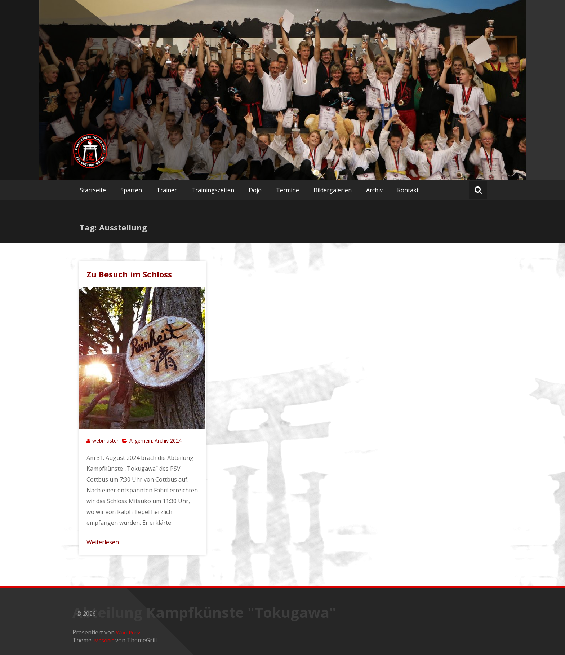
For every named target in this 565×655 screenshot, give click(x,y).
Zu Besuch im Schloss (129, 274)
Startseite (93, 190)
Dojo (255, 190)
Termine (287, 190)
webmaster (105, 440)
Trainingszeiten (212, 190)
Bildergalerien (332, 190)
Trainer (166, 190)
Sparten (131, 190)
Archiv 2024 (168, 440)
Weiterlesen (102, 542)
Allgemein (140, 440)
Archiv (374, 190)
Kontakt (408, 190)
